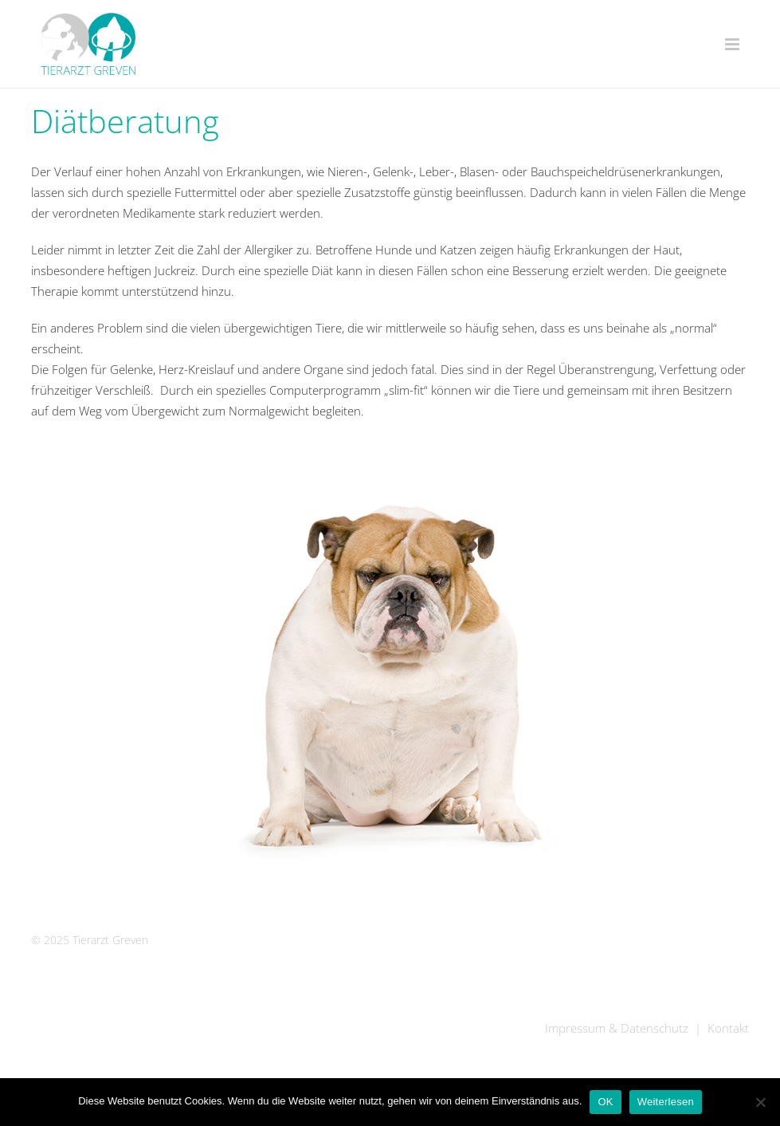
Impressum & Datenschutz (616, 1028)
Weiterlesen (665, 1102)
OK (605, 1102)
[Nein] (760, 1102)
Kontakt (728, 1028)
